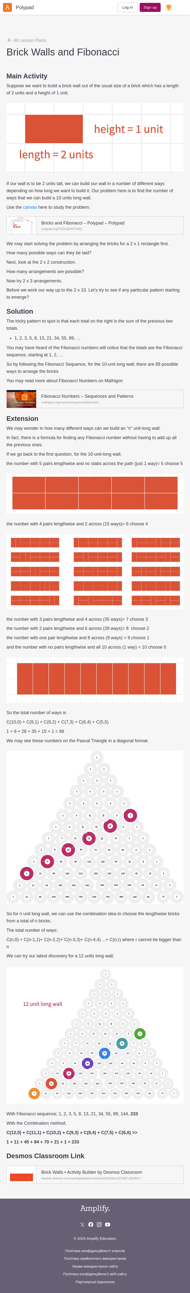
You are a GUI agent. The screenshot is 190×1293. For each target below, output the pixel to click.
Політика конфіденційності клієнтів (95, 1251)
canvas (30, 207)
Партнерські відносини (95, 1282)
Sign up (150, 7)
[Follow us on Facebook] (91, 1224)
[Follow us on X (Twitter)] (82, 1224)
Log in (127, 7)
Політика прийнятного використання (95, 1258)
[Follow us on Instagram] (99, 1224)
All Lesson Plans (26, 40)
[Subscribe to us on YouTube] (107, 1224)
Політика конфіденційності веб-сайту (95, 1274)
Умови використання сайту (95, 1266)
